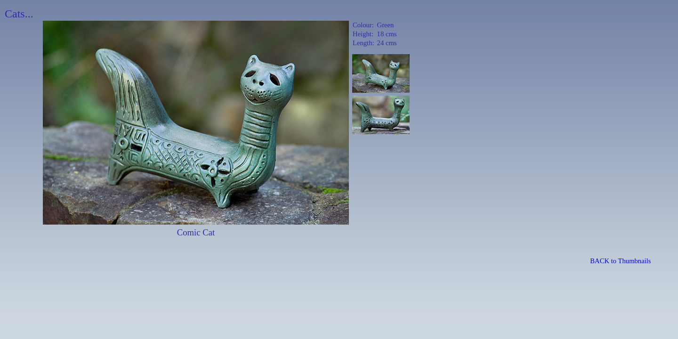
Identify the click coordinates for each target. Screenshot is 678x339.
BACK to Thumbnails (620, 261)
